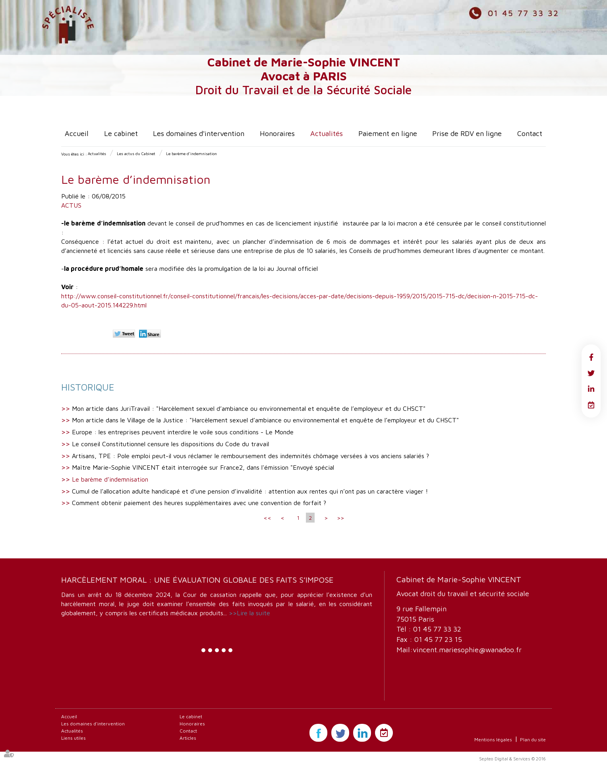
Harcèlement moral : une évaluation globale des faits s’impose (197, 579)
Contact (529, 133)
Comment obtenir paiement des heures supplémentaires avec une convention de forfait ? (199, 502)
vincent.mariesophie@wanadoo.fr (467, 649)
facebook (591, 357)
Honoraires (277, 133)
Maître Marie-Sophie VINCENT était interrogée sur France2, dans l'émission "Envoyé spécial (203, 467)
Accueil (77, 133)
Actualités (326, 133)
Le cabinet (121, 133)
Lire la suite (253, 612)
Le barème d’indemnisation (191, 153)
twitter (591, 373)
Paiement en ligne (387, 133)
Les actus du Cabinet (136, 153)
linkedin (591, 389)
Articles (188, 738)
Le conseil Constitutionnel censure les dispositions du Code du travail (170, 443)
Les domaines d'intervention (198, 133)
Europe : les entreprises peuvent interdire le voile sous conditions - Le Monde (183, 431)
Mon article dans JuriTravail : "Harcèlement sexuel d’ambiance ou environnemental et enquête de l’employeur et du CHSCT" (248, 408)
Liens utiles (73, 738)
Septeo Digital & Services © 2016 (512, 758)
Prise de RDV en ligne (467, 133)
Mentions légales (493, 740)
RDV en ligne (591, 404)
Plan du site (533, 740)
